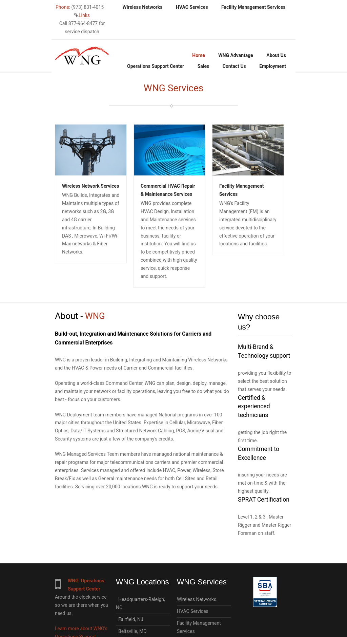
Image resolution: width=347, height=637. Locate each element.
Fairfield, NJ (129, 619)
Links (84, 15)
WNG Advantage (235, 55)
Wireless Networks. (197, 599)
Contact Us (234, 66)
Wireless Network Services (90, 186)
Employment (272, 66)
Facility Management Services (253, 7)
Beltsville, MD (131, 631)
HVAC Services (192, 7)
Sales (203, 66)
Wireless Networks (143, 7)
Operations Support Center (155, 66)
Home (198, 55)
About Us (276, 55)
